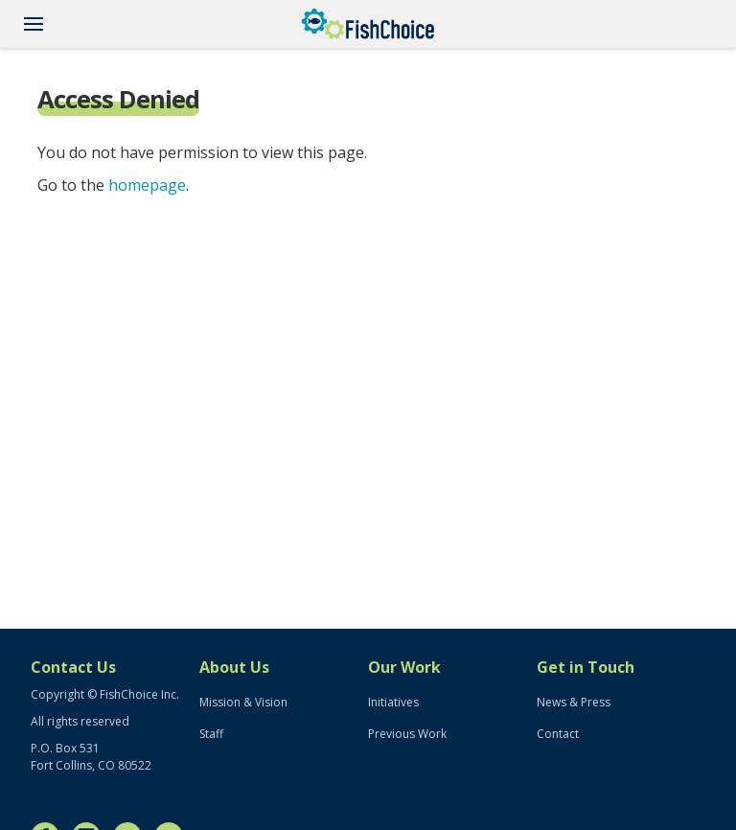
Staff (211, 734)
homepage (147, 185)
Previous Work (407, 734)
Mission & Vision (243, 702)
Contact (558, 734)
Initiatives (393, 702)
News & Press (573, 702)
